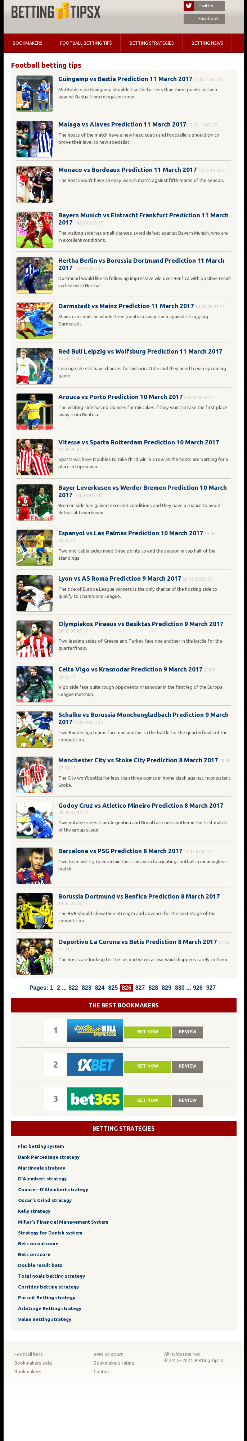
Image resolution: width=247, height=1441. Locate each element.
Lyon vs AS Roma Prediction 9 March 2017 (119, 578)
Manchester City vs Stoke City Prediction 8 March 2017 (138, 760)
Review (187, 1031)
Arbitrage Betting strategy (49, 1308)
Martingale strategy (41, 1168)
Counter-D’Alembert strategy (53, 1189)
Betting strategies (152, 43)
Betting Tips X (209, 1360)
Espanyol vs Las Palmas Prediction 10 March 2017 (130, 532)
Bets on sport (108, 1354)
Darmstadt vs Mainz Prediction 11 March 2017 (126, 305)
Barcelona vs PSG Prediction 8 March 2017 (120, 850)
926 (198, 988)
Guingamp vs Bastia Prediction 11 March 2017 (125, 78)
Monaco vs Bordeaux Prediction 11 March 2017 (127, 169)
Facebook (201, 19)
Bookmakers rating (114, 1363)
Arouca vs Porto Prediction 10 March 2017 (120, 396)
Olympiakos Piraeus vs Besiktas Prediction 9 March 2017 (141, 623)
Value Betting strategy (44, 1319)
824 (100, 988)
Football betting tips (86, 43)
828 (153, 988)
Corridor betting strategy (48, 1287)
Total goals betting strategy (51, 1276)
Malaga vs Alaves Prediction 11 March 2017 (122, 124)
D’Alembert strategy (42, 1178)
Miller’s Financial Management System (63, 1222)
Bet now (147, 1031)
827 (140, 988)
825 (113, 988)
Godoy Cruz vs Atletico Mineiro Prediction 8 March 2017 (141, 805)
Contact (102, 1371)
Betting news (207, 43)
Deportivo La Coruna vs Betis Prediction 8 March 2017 (137, 941)
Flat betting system (41, 1146)
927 (211, 988)
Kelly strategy (34, 1211)
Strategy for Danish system (50, 1233)
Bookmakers (27, 43)
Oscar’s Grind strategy (45, 1200)
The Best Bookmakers (124, 1005)
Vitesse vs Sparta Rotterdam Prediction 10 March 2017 (138, 442)
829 (166, 988)
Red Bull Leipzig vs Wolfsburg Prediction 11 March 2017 (140, 351)
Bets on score (34, 1254)
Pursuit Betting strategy (46, 1297)
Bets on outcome (38, 1243)
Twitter (199, 6)
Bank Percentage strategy (49, 1157)
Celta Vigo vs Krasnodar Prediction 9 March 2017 (130, 669)
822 (73, 988)
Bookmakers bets (33, 1363)
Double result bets (40, 1265)
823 (86, 988)
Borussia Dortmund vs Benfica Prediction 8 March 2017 (139, 896)
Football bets (28, 1354)
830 (180, 988)
